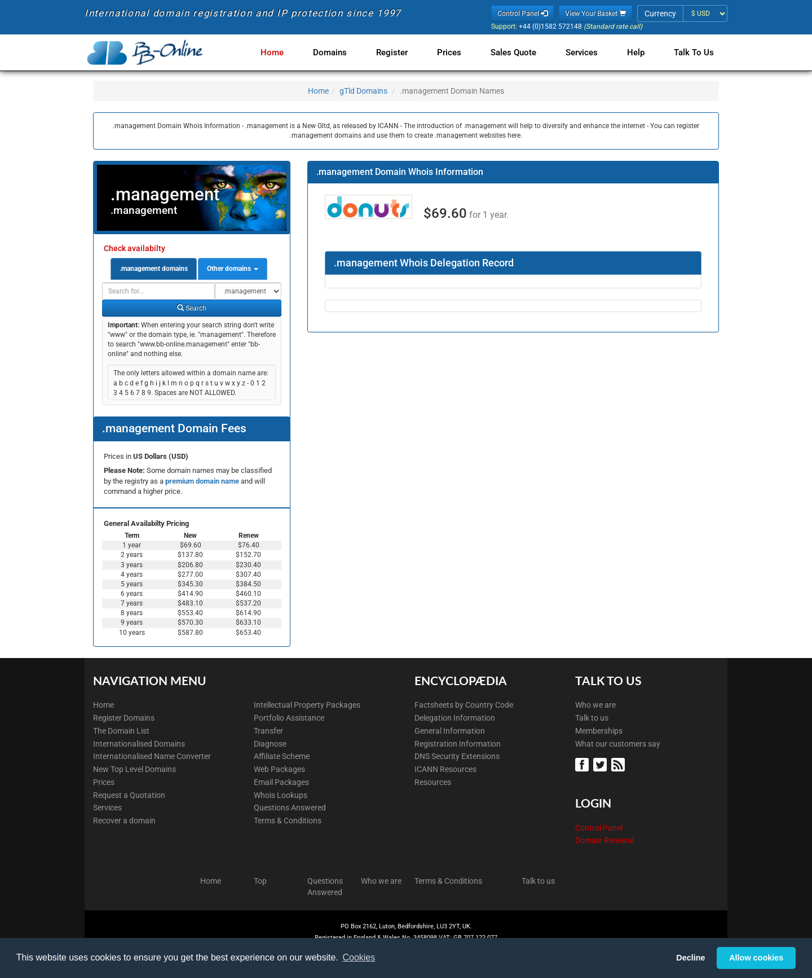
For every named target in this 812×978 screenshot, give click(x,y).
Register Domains (124, 717)
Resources (432, 782)
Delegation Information (454, 717)
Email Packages (281, 782)
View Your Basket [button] (595, 13)
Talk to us (591, 717)
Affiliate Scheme (282, 756)
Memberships (599, 730)
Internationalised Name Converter (152, 756)
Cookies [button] (358, 957)
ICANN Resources (445, 769)
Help (638, 52)
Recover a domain (124, 820)
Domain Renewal (604, 840)
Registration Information (457, 743)
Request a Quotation (129, 795)
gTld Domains (363, 90)
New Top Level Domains (134, 769)
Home (287, 52)
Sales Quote (520, 52)
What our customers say (617, 743)
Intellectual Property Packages (307, 704)
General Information (449, 730)
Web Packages (279, 769)
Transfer (268, 730)
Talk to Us (694, 52)
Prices (458, 52)
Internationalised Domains (139, 743)
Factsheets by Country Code (463, 704)
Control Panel (599, 827)
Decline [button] (690, 957)
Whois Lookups (280, 795)
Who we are (595, 704)
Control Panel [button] (522, 13)
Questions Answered (290, 807)
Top (260, 880)
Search (191, 308)
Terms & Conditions (287, 820)
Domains (343, 52)
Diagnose (270, 743)
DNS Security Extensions (457, 756)
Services (586, 52)
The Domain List (121, 730)
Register (403, 52)
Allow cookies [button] (756, 957)
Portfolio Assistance (289, 717)
